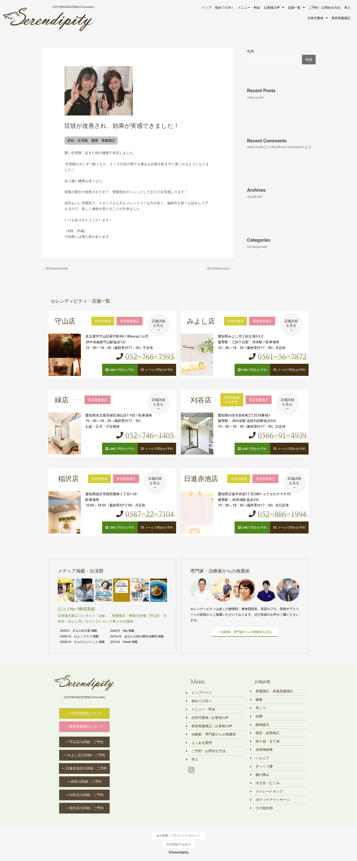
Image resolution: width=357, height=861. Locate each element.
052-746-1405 (145, 435)
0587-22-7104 (145, 514)
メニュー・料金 (249, 7)
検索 (250, 51)
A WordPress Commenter (289, 147)
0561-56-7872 (278, 357)
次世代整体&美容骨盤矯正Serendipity (73, 6)
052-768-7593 (145, 357)
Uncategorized (258, 253)
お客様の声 (274, 7)
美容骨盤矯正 (341, 18)
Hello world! (256, 98)
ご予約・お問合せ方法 (325, 7)
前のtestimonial (56, 269)
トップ (206, 7)
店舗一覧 (296, 7)
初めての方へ (224, 7)
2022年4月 (255, 203)
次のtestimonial (219, 269)
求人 (347, 7)
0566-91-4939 (278, 435)
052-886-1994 (278, 514)
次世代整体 (317, 18)
